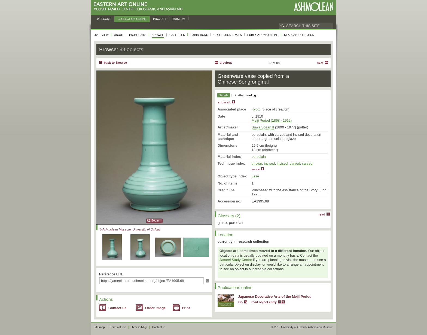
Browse (158, 34)
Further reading (245, 95)
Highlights (137, 34)
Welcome (104, 18)
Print (186, 308)
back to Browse (115, 62)
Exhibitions (199, 34)
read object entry (264, 302)
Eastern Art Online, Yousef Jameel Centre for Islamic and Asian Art (140, 6)
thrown (257, 163)
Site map (99, 327)
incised (269, 163)
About (119, 34)
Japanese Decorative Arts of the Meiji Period (275, 296)
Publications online (263, 34)
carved (294, 163)
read (322, 214)
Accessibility (139, 327)
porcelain (259, 157)
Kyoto (256, 109)
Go (240, 302)
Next (320, 62)
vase (255, 176)
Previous (226, 62)
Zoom (155, 220)
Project (159, 18)
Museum (179, 18)
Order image (155, 308)
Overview (101, 34)
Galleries (177, 34)
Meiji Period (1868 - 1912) (272, 120)
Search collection (299, 34)
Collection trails (227, 34)
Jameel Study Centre (235, 260)
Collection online (132, 18)
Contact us (117, 308)
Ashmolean (313, 6)
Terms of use (118, 327)
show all (224, 102)
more (256, 169)
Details (223, 95)
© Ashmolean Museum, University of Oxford (129, 229)
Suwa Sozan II (263, 127)
